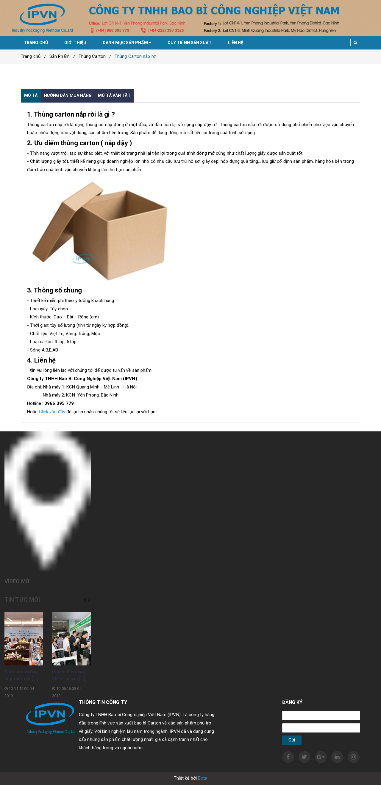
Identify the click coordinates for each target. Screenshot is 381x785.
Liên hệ (235, 42)
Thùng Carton (92, 56)
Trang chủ (36, 42)
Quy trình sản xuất (190, 42)
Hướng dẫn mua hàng (68, 95)
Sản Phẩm (59, 56)
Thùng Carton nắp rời (136, 56)
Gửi (291, 740)
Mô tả (31, 95)
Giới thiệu (75, 42)
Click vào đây (52, 411)
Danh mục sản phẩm (127, 42)
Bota (202, 778)
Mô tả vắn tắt (114, 95)
